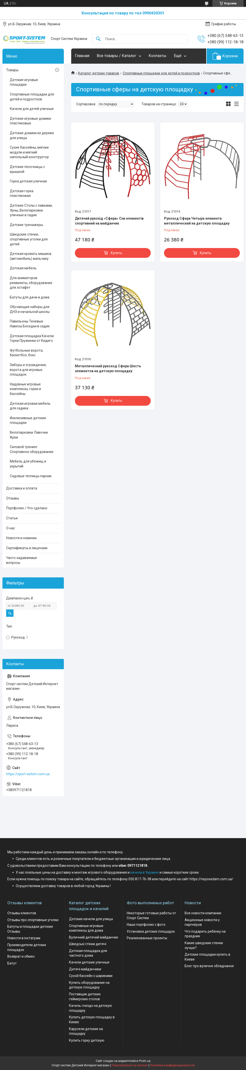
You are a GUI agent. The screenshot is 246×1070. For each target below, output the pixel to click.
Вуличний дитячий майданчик (93, 937)
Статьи (12, 518)
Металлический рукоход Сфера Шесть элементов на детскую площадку (108, 368)
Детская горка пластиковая (21, 193)
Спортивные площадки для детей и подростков (161, 73)
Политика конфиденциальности (172, 1065)
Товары (12, 70)
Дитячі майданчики (85, 969)
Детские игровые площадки (24, 82)
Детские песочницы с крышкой (27, 169)
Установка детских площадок (151, 931)
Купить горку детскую (86, 1040)
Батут (12, 963)
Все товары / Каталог (116, 55)
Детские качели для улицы (91, 919)
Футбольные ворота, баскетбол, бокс (26, 352)
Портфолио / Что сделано (26, 508)
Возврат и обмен (21, 956)
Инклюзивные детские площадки (28, 420)
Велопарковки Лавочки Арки (29, 434)
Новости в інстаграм (23, 938)
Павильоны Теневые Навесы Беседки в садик (30, 323)
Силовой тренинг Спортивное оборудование (32, 449)
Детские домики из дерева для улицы (32, 135)
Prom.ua (144, 1061)
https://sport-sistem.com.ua (28, 774)
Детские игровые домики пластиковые (30, 121)
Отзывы (12, 498)
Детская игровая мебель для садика (30, 406)
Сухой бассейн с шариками (90, 976)
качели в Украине (144, 872)
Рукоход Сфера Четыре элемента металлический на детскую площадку (197, 220)
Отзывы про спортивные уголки (32, 920)
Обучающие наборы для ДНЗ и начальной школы (30, 309)
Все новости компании (203, 913)
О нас (10, 528)
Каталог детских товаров (98, 73)
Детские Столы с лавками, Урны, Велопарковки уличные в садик (31, 210)
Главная (82, 55)
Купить (116, 253)
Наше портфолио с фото (146, 925)
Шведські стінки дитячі (87, 944)
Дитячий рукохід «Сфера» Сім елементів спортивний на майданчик (109, 220)
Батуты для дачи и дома (29, 297)
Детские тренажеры (26, 225)
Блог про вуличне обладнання (209, 966)
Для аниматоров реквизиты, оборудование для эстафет (31, 282)
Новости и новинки (21, 538)
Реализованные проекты (147, 938)
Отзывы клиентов (21, 913)
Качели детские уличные (89, 962)
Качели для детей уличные (32, 109)
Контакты (157, 55)
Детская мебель (23, 268)
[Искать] (98, 39)
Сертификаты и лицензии (26, 548)
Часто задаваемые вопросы (21, 560)
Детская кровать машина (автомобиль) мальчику (30, 256)
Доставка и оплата (21, 488)
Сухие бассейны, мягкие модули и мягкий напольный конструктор (29, 152)
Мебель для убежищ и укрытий (28, 463)
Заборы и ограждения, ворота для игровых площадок (28, 369)
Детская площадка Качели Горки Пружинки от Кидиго (32, 338)
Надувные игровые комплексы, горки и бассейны (25, 389)
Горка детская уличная (28, 181)
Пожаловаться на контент (129, 1065)
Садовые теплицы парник (31, 476)
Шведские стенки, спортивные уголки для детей (29, 239)
